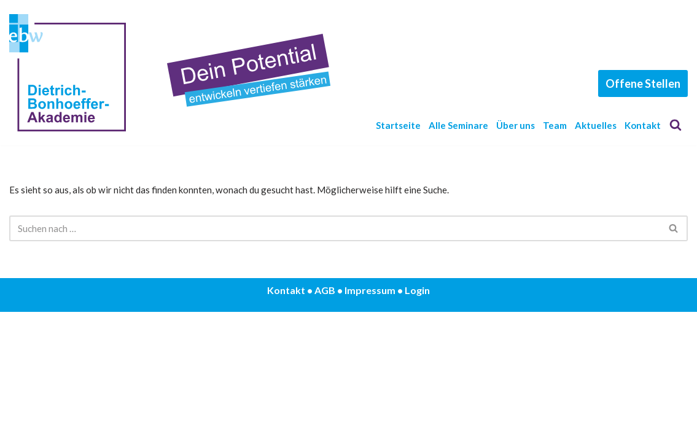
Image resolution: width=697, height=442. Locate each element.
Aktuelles (609, 118)
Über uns (519, 118)
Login (417, 420)
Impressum (370, 420)
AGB (324, 420)
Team (563, 118)
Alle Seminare (455, 118)
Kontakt (383, 137)
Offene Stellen (642, 89)
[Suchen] (675, 128)
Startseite (387, 118)
